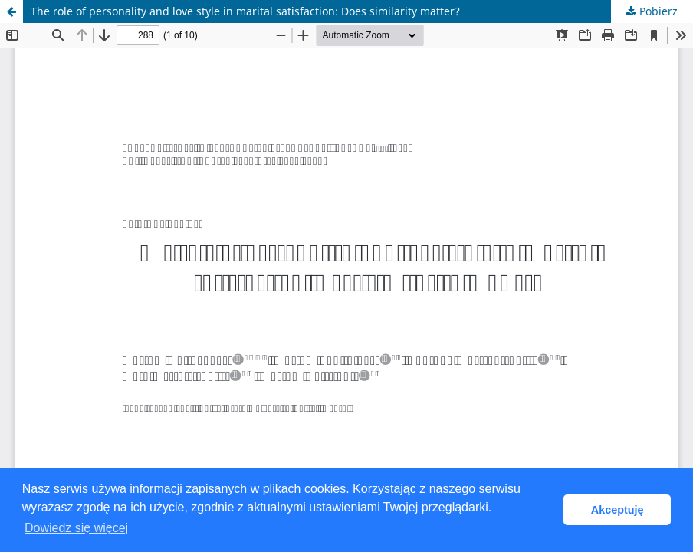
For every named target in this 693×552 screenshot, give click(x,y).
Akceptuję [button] (617, 510)
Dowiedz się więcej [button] (76, 527)
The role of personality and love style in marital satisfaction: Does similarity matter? (245, 11)
